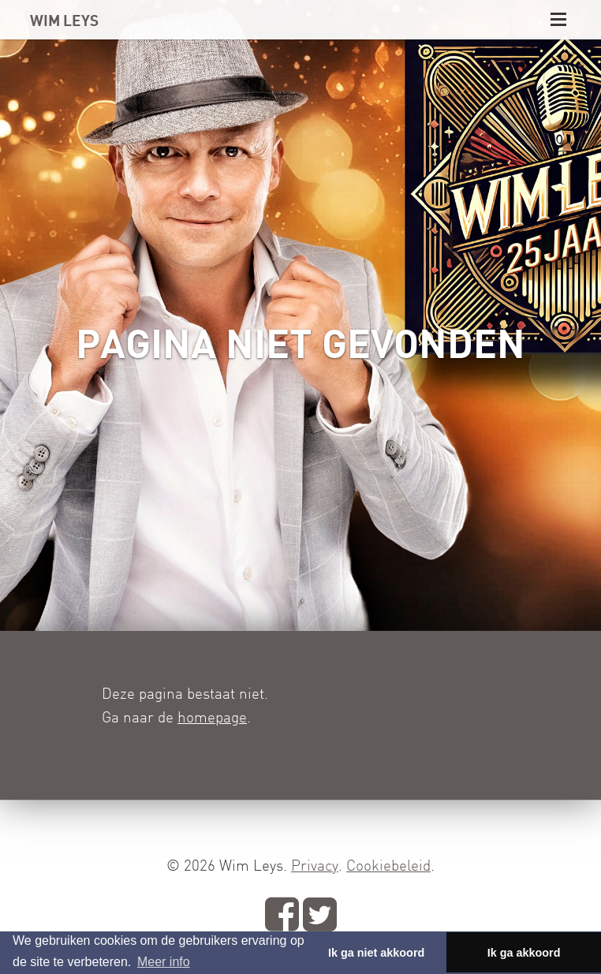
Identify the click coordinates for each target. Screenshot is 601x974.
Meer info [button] (163, 961)
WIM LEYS (64, 19)
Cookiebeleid (388, 865)
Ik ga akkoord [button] (524, 952)
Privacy (314, 865)
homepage (212, 716)
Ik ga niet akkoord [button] (376, 952)
